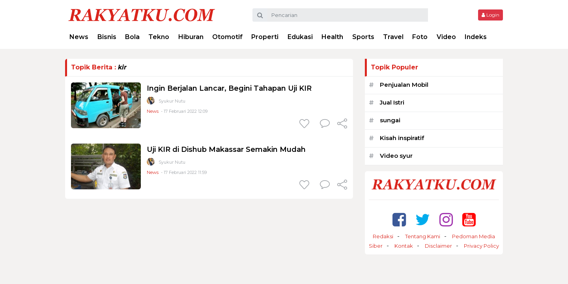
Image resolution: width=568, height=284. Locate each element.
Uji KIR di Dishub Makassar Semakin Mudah (226, 149)
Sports (363, 37)
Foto (420, 37)
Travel (393, 37)
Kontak (403, 246)
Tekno (158, 37)
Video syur (396, 155)
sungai (390, 120)
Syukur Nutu (172, 101)
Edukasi (300, 37)
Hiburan (191, 37)
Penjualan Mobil (404, 84)
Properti (264, 37)
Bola (132, 37)
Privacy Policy (481, 246)
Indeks (476, 37)
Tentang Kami (422, 236)
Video (446, 37)
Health (332, 37)
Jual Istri (392, 102)
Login (490, 15)
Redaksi (383, 236)
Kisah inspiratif (402, 138)
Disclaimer (438, 246)
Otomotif (227, 37)
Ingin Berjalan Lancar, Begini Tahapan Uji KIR (229, 88)
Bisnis (106, 37)
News (78, 37)
